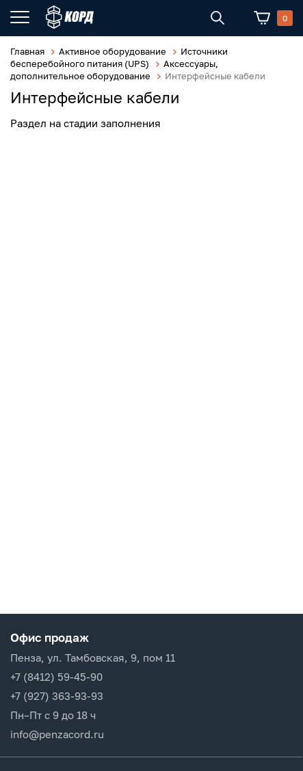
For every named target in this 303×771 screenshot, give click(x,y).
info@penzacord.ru (57, 734)
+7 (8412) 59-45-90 (56, 677)
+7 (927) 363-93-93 (56, 696)
